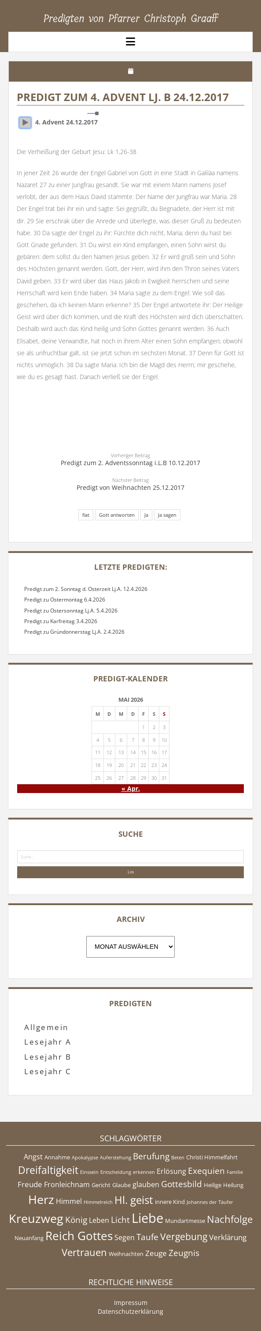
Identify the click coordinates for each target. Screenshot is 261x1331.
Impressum (130, 1302)
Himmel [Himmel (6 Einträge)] (69, 1201)
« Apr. (130, 788)
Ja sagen (167, 514)
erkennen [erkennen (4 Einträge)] (144, 1172)
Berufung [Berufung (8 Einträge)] (151, 1156)
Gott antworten (117, 514)
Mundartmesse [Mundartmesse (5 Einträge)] (185, 1221)
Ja (146, 514)
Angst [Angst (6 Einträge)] (33, 1157)
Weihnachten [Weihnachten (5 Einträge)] (126, 1254)
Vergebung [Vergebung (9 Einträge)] (183, 1236)
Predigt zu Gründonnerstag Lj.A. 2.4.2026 (74, 631)
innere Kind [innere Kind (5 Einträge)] (170, 1202)
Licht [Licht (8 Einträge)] (120, 1220)
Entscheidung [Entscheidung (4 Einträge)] (115, 1172)
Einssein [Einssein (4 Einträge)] (89, 1172)
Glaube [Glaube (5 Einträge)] (121, 1185)
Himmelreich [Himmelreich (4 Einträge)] (98, 1202)
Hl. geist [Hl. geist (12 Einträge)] (133, 1199)
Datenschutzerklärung (130, 1311)
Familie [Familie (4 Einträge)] (235, 1172)
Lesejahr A (47, 1042)
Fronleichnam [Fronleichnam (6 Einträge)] (67, 1184)
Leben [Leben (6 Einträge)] (99, 1220)
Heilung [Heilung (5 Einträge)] (233, 1185)
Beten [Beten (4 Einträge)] (177, 1157)
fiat (85, 514)
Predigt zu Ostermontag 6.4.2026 (64, 599)
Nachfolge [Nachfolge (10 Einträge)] (230, 1219)
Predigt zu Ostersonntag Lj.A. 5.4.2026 (71, 610)
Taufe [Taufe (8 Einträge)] (147, 1237)
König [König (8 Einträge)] (76, 1220)
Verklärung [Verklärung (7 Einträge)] (227, 1237)
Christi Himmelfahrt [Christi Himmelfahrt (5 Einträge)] (212, 1157)
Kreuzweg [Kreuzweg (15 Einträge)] (36, 1218)
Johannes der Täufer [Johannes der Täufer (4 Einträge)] (210, 1202)
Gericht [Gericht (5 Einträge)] (101, 1185)
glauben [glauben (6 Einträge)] (145, 1184)
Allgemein (46, 1027)
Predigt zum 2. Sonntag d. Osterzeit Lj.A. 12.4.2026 (85, 589)
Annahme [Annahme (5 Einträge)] (57, 1157)
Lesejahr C (47, 1071)
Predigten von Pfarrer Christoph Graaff (130, 18)
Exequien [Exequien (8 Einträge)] (206, 1171)
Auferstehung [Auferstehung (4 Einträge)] (115, 1157)
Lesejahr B (47, 1057)
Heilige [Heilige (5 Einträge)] (212, 1185)
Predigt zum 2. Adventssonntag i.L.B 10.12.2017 (130, 463)
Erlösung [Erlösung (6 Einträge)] (171, 1171)
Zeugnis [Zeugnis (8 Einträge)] (184, 1253)
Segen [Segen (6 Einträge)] (124, 1237)
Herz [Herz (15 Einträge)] (41, 1199)
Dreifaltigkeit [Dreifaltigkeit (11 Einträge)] (48, 1170)
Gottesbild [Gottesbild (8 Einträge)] (181, 1184)
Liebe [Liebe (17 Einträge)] (147, 1218)
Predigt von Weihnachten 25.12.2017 (130, 487)
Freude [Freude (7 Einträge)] (30, 1184)
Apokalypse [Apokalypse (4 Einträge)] (85, 1157)
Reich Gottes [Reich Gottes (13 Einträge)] (79, 1236)
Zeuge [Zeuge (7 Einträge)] (156, 1253)
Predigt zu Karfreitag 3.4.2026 (60, 621)
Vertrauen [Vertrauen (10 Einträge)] (84, 1252)
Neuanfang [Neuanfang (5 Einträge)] (29, 1238)
